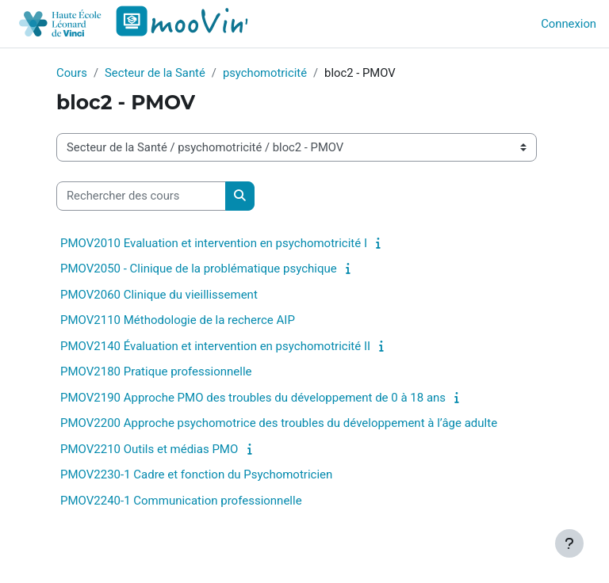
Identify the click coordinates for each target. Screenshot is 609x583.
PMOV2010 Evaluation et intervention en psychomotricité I (213, 243)
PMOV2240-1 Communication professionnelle (181, 500)
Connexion (568, 24)
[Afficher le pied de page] (569, 543)
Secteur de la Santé (155, 73)
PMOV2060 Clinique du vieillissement (159, 295)
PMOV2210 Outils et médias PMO (149, 449)
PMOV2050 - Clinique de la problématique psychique (198, 268)
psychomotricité (265, 73)
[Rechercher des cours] (141, 195)
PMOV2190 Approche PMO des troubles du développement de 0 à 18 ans (253, 398)
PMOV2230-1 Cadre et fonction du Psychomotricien (196, 474)
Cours (71, 73)
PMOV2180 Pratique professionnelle (156, 371)
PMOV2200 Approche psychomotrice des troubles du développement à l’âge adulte (278, 423)
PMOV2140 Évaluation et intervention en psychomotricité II (215, 346)
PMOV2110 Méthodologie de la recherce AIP (177, 320)
